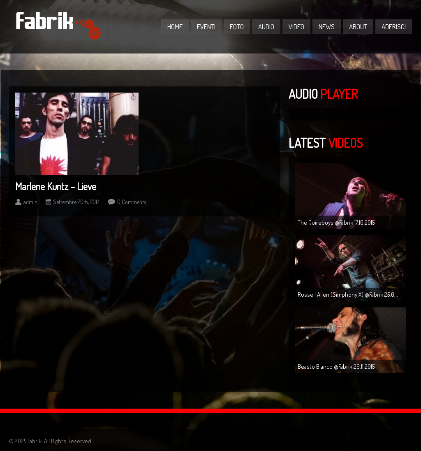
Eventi (206, 26)
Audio (266, 26)
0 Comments (131, 201)
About (358, 26)
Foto (237, 26)
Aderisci (394, 26)
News (327, 26)
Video (296, 26)
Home (175, 26)
